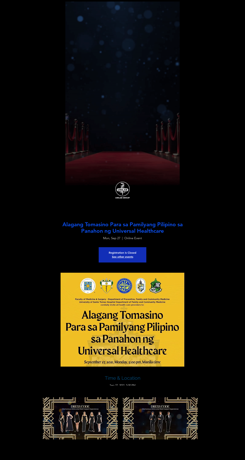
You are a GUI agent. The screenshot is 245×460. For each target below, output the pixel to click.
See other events (122, 256)
